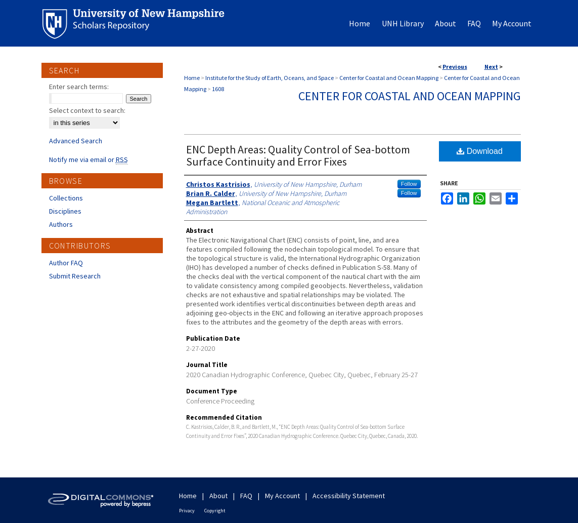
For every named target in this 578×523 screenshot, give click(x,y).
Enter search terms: (79, 86)
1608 (218, 89)
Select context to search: (87, 110)
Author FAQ (66, 262)
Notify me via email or (88, 159)
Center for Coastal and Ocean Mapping (388, 78)
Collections (66, 198)
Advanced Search (75, 140)
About (218, 495)
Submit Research (75, 275)
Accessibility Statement (349, 495)
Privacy (187, 510)
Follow (409, 184)
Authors (61, 224)
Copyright (215, 510)
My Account (282, 495)
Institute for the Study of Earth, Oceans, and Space (269, 78)
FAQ (246, 495)
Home (192, 78)
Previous (454, 66)
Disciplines (65, 211)
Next (491, 66)
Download (480, 151)
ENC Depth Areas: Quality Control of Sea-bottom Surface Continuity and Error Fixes (298, 155)
